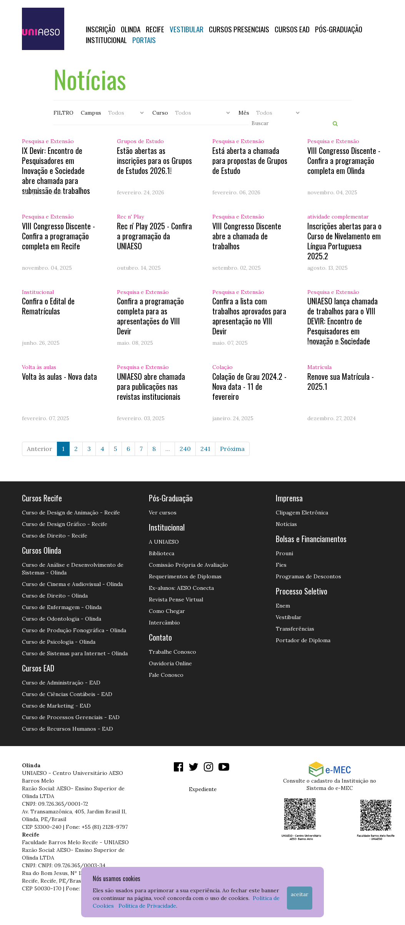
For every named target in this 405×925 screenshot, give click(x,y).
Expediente (203, 789)
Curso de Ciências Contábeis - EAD (67, 694)
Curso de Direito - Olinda (55, 595)
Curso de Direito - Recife (54, 535)
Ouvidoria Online (170, 663)
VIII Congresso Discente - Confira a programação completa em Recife (58, 236)
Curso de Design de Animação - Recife (71, 512)
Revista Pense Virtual (176, 599)
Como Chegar (167, 611)
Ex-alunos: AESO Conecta (181, 587)
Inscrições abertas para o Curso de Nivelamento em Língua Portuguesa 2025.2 (344, 241)
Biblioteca (161, 553)
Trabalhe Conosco (172, 651)
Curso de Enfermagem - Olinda (62, 607)
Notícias (286, 524)
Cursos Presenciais (239, 28)
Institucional (106, 39)
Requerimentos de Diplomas (185, 576)
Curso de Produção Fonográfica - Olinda (74, 630)
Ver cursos (163, 512)
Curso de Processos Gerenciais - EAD (71, 717)
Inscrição (100, 28)
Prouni (284, 553)
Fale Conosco (166, 674)
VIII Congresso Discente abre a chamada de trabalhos (246, 236)
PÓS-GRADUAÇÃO (338, 28)
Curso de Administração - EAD (61, 682)
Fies (281, 564)
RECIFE (155, 28)
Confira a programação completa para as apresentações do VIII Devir (150, 316)
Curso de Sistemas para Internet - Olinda (75, 653)
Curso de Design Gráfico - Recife (64, 524)
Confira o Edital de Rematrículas (48, 306)
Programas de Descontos (308, 576)
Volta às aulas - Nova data (59, 376)
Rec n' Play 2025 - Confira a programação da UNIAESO (154, 236)
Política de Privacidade (147, 905)
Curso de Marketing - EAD (56, 705)
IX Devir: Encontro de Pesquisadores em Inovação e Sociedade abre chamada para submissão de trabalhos (56, 170)
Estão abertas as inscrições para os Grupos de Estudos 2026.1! (154, 160)
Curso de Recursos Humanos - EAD (67, 728)
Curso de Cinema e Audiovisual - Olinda (72, 584)
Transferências (295, 628)
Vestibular (186, 28)
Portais (144, 39)
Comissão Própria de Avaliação (188, 564)
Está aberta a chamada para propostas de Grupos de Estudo (249, 160)
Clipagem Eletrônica (302, 512)
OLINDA (130, 28)
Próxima (232, 448)
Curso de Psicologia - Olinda (58, 641)
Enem (283, 605)
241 (205, 448)
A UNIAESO (164, 541)
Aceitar (299, 894)
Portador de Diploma (303, 640)
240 (185, 448)
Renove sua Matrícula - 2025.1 (340, 381)
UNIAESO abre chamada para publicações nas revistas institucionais (151, 386)
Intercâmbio (164, 622)
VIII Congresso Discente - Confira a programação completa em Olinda (343, 160)
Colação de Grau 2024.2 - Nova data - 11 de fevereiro (249, 386)
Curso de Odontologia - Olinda (61, 618)
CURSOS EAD (292, 28)
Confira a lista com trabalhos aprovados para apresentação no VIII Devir (249, 316)
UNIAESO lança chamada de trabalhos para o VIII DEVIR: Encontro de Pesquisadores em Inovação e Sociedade (342, 321)
